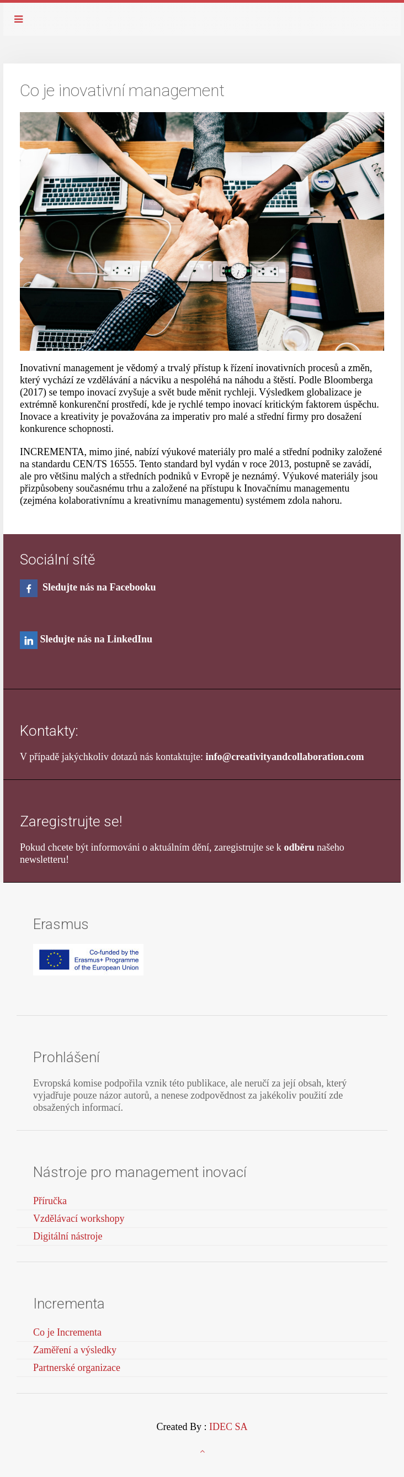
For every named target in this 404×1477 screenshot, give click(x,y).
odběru (299, 847)
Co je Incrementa (67, 1332)
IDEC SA (228, 1426)
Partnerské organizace (76, 1367)
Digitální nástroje (67, 1236)
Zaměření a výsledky (74, 1349)
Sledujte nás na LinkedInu (96, 639)
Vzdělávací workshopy (78, 1218)
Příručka (50, 1200)
